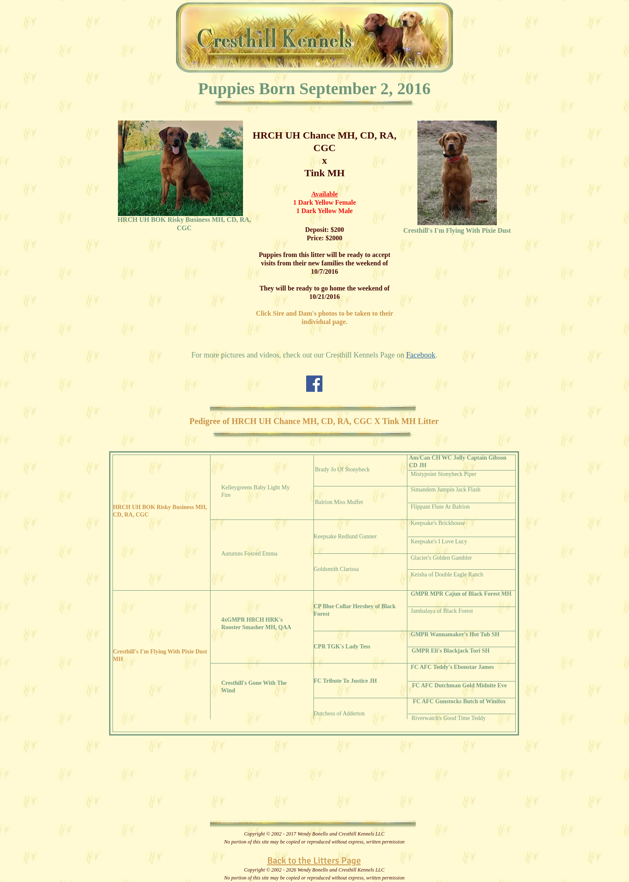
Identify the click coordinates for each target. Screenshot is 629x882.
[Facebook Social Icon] (314, 383)
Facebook (420, 355)
